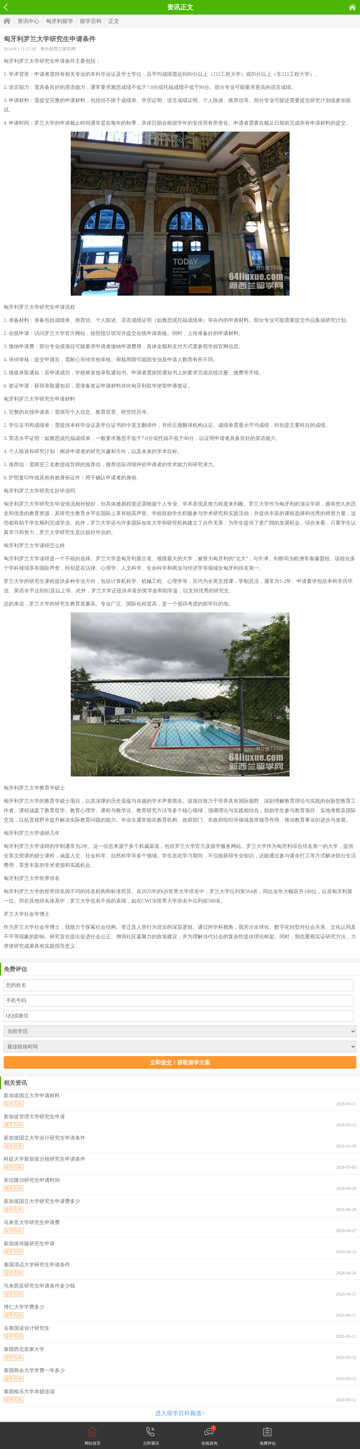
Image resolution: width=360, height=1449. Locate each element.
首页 (352, 7)
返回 (6, 7)
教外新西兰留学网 (58, 48)
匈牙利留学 (59, 21)
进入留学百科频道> (180, 1413)
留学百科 (91, 21)
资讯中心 (28, 21)
